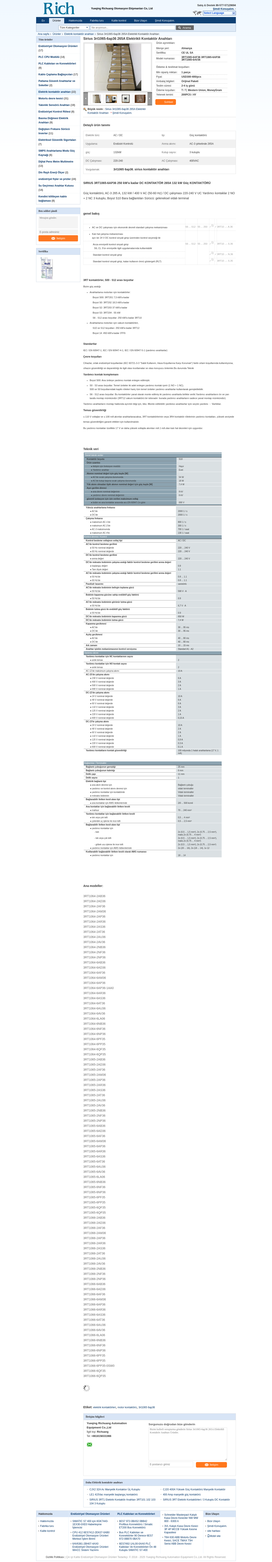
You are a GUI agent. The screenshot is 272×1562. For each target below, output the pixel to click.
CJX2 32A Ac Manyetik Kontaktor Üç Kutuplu (114, 1489)
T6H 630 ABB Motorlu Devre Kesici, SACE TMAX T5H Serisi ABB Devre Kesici (180, 1540)
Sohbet (166, 102)
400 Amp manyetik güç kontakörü (182, 1494)
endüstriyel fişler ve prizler (54, 179)
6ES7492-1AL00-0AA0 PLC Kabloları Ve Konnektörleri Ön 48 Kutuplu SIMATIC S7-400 (137, 1547)
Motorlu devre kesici (50, 98)
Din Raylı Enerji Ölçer (51, 172)
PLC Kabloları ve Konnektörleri (57, 63)
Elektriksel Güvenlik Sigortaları (57, 139)
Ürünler (56, 20)
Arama (187, 27)
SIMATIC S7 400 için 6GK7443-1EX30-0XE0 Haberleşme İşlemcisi (90, 1524)
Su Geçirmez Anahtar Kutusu (56, 185)
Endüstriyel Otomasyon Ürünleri (58, 46)
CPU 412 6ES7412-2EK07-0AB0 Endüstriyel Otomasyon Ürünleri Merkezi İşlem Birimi (91, 1535)
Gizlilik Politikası (55, 1557)
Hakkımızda (75, 20)
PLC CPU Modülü (49, 57)
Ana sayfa (43, 34)
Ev (43, 20)
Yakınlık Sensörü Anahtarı (54, 105)
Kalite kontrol (119, 20)
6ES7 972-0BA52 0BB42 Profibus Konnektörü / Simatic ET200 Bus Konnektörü (136, 1524)
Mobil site (214, 1536)
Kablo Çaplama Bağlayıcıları (55, 74)
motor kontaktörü (127, 1407)
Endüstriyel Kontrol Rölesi (54, 111)
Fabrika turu (97, 20)
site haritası (213, 1530)
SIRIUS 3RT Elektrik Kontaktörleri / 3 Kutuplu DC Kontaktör (196, 1499)
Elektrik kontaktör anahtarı (79, 34)
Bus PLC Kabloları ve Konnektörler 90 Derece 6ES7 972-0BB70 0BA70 (136, 1535)
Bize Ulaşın (140, 20)
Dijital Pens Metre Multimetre (55, 161)
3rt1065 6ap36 (147, 1407)
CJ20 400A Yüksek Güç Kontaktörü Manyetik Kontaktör (194, 1489)
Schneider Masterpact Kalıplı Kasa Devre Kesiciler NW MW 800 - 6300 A (181, 1518)
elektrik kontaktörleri (104, 1407)
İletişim (58, 238)
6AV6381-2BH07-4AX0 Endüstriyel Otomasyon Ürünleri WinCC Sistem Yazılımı (90, 1547)
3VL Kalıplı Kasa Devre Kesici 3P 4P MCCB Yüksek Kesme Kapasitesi (181, 1529)
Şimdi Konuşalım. (223, 8)
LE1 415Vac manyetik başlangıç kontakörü (113, 1494)
